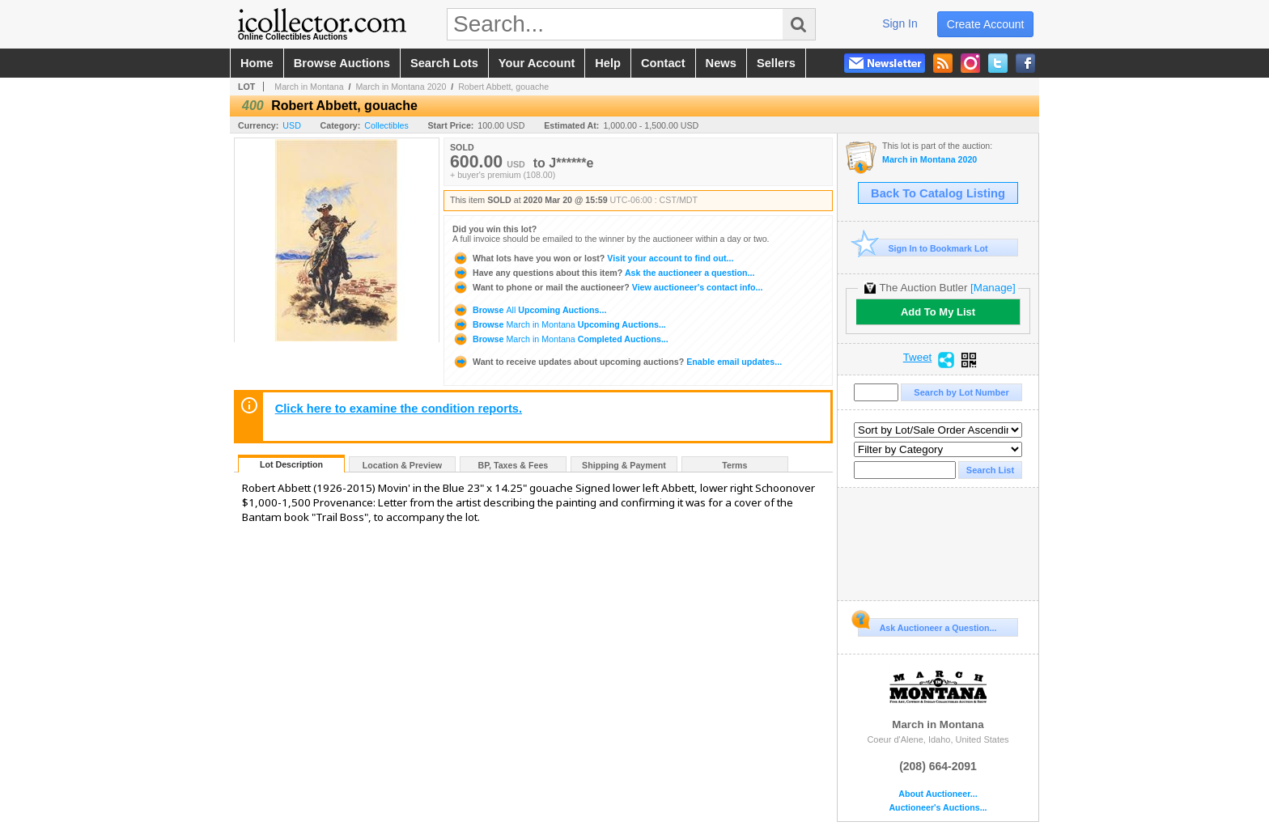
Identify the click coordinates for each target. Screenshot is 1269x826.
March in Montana (308, 86)
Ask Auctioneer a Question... (927, 625)
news (721, 63)
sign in (900, 23)
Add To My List (938, 312)
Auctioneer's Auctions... (938, 807)
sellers (776, 63)
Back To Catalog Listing (938, 193)
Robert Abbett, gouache (503, 86)
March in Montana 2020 (400, 86)
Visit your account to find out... (592, 258)
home (257, 63)
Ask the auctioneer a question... (603, 272)
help (608, 63)
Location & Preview (402, 465)
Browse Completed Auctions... (560, 339)
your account (537, 63)
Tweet (917, 357)
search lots (444, 63)
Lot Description (291, 464)
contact (663, 63)
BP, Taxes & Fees (513, 465)
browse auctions (342, 63)
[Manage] (992, 288)
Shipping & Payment (624, 465)
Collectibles (386, 125)
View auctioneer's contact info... (607, 287)
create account (986, 24)
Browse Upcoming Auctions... (529, 310)
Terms (734, 465)
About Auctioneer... (937, 794)
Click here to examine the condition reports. (398, 408)
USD (291, 125)
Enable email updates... (617, 361)
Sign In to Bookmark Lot (923, 248)
